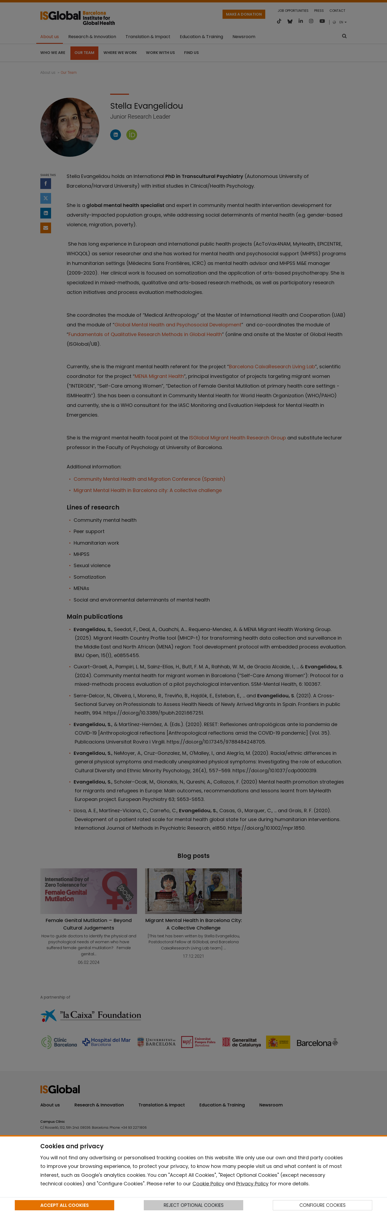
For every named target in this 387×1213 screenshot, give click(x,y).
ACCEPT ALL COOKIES (64, 1205)
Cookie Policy (208, 1183)
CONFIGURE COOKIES (322, 1205)
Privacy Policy (252, 1183)
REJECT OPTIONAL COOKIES (194, 1205)
